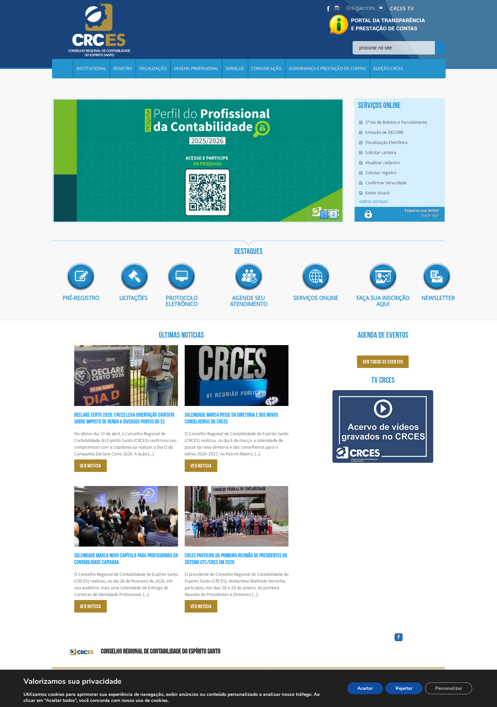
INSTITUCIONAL (91, 68)
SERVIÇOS (235, 68)
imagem (80, 276)
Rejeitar (404, 688)
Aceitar (365, 688)
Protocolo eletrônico (181, 301)
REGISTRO (123, 68)
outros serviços (373, 201)
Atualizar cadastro (382, 162)
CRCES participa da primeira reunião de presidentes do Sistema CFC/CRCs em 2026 (236, 558)
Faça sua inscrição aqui (382, 301)
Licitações (131, 298)
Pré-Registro (80, 298)
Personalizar (448, 688)
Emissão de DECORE (384, 132)
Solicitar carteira (380, 152)
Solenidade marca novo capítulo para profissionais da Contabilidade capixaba (126, 558)
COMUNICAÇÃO (267, 68)
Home (62, 68)
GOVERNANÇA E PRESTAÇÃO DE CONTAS (328, 68)
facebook (415, 641)
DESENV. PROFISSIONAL (196, 68)
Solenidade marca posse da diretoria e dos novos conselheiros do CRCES (231, 418)
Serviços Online (315, 298)
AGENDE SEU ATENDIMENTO (248, 301)
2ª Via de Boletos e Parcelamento (396, 122)
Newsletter (433, 298)
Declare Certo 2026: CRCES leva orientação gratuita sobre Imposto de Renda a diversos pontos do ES (124, 418)
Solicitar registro (380, 172)
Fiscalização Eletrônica (386, 142)
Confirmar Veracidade (386, 182)
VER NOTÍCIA (90, 466)
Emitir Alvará (377, 192)
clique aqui (422, 213)
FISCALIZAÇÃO (153, 68)
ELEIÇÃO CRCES (389, 68)
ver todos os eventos (383, 362)
